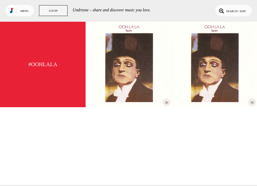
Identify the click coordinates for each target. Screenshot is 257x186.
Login (53, 10)
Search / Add (232, 10)
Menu (24, 10)
